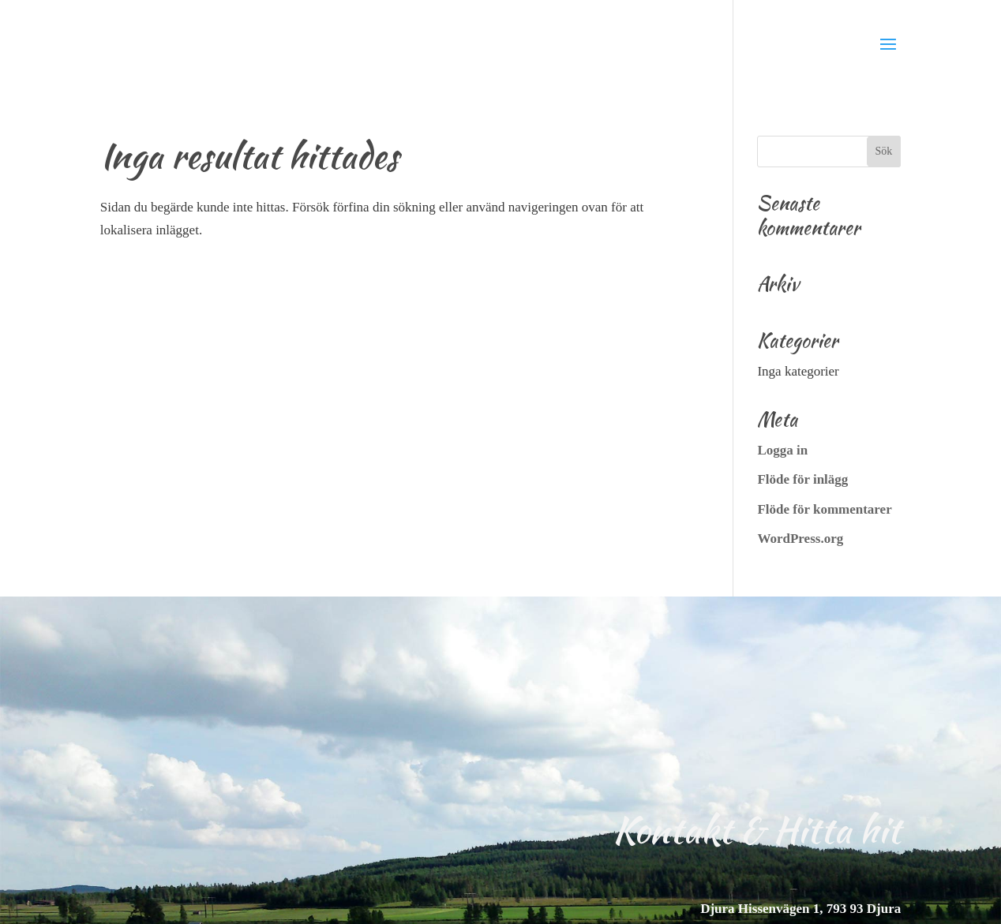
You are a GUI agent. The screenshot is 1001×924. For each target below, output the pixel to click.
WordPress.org (800, 538)
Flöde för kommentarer (824, 509)
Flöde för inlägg (802, 479)
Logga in (782, 450)
